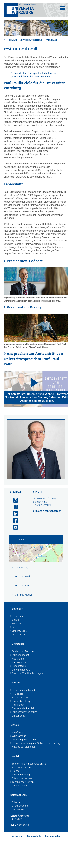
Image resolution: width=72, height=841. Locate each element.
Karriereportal (18, 662)
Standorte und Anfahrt (23, 767)
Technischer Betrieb (22, 782)
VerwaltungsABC (20, 670)
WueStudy (16, 732)
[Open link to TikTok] (14, 507)
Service (15, 683)
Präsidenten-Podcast (25, 260)
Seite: (13, 825)
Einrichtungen (18, 631)
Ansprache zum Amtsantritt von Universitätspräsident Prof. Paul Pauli (33, 358)
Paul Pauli (51, 40)
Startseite (16, 609)
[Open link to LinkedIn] (14, 513)
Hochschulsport (19, 698)
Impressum (17, 836)
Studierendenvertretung (23, 712)
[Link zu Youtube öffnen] (14, 527)
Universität (17, 616)
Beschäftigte (18, 666)
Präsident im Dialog (24, 307)
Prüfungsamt (18, 705)
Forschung (16, 623)
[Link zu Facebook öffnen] (14, 520)
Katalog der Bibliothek (22, 747)
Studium (15, 620)
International (17, 635)
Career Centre (18, 716)
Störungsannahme (21, 778)
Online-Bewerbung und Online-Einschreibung (35, 743)
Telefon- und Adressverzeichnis (28, 764)
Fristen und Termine (22, 651)
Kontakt (39, 492)
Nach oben (17, 809)
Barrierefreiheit (53, 836)
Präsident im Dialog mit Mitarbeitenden (35, 73)
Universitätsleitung (31, 40)
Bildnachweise (19, 806)
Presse (15, 771)
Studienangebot (19, 655)
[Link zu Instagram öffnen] (14, 500)
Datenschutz (34, 836)
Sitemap (15, 802)
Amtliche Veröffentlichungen (26, 673)
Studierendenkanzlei (22, 708)
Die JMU (13, 40)
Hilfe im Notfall (19, 786)
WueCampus (18, 736)
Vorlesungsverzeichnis (23, 739)
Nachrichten (17, 659)
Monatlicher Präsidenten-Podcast (32, 76)
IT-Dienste (16, 694)
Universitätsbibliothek (22, 690)
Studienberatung (20, 701)
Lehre (14, 627)
